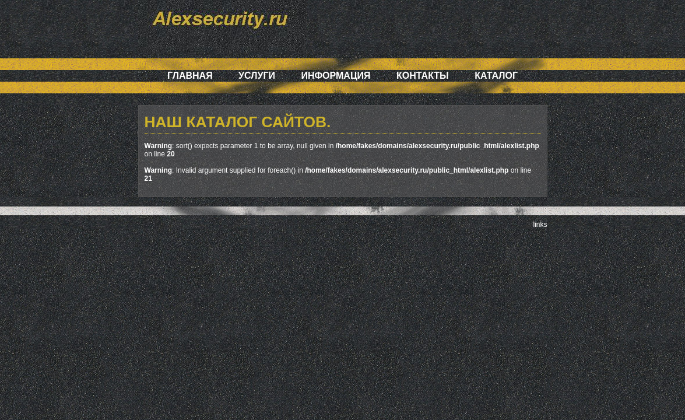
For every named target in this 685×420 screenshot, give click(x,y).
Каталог (496, 75)
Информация (335, 75)
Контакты (422, 75)
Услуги (256, 75)
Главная (190, 75)
